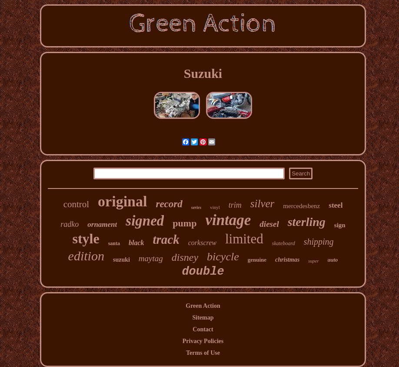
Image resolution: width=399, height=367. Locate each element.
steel (335, 205)
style (85, 238)
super (313, 260)
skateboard (283, 243)
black (136, 242)
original (122, 201)
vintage (228, 220)
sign (340, 225)
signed (145, 221)
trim (235, 205)
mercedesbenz (301, 205)
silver (262, 203)
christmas (287, 259)
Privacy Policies (203, 341)
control (76, 204)
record (169, 204)
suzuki (121, 259)
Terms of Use (203, 353)
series (196, 207)
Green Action (203, 306)
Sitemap (202, 317)
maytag (151, 258)
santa (114, 243)
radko (69, 224)
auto (333, 259)
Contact (203, 329)
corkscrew (202, 242)
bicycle (223, 256)
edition (86, 256)
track (166, 239)
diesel (269, 224)
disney (185, 257)
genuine (257, 259)
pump (184, 223)
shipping (319, 241)
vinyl (215, 207)
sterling (307, 222)
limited (244, 238)
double (203, 271)
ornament (102, 224)
